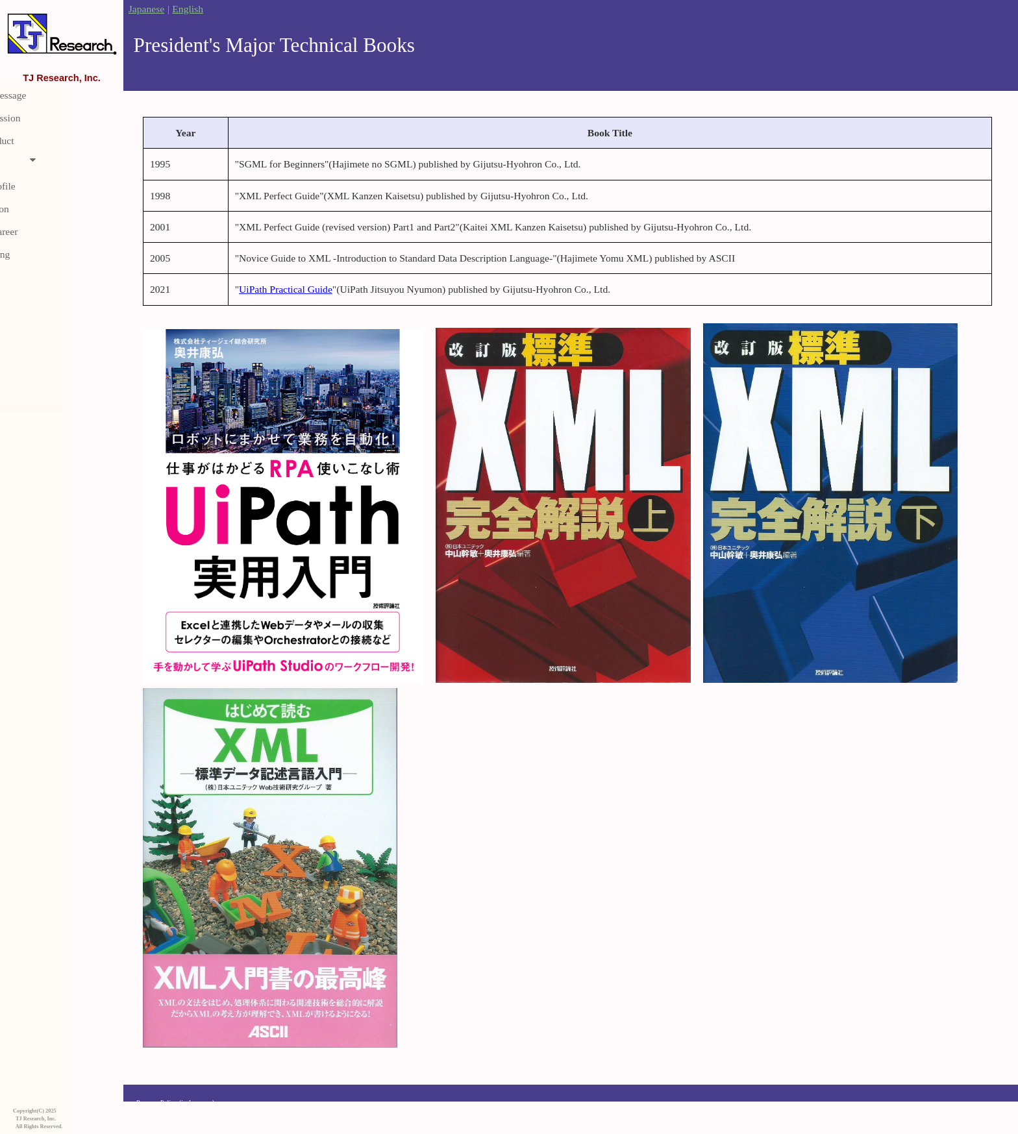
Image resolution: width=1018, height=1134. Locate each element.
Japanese (146, 8)
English (187, 8)
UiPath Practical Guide (285, 289)
